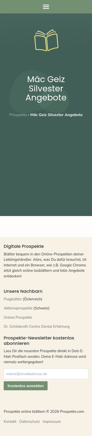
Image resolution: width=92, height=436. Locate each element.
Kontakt (10, 421)
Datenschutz (29, 421)
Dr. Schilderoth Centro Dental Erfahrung (37, 326)
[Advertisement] (46, 163)
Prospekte (18, 115)
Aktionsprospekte (18, 308)
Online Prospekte (18, 317)
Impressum (52, 421)
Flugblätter (13, 299)
